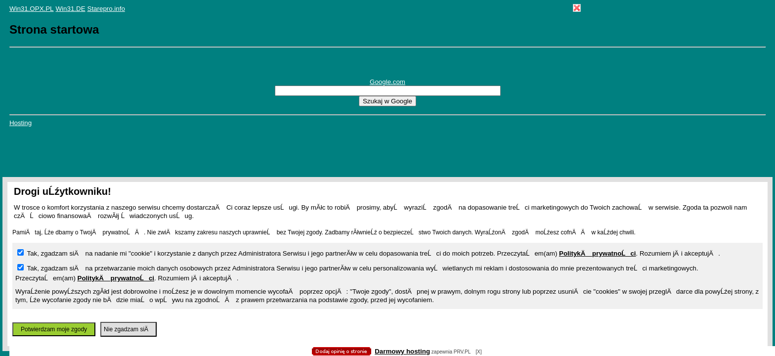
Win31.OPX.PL (31, 8)
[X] (478, 352)
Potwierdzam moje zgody (54, 329)
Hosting (20, 123)
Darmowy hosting (402, 351)
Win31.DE (71, 8)
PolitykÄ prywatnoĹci (597, 253)
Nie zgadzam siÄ (128, 329)
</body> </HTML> (387, 49)
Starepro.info (106, 8)
